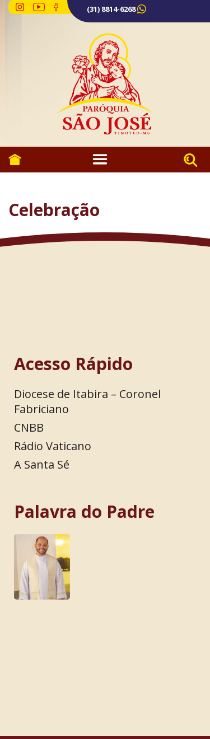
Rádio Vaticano (52, 445)
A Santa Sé (41, 464)
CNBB (29, 427)
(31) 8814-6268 (111, 9)
